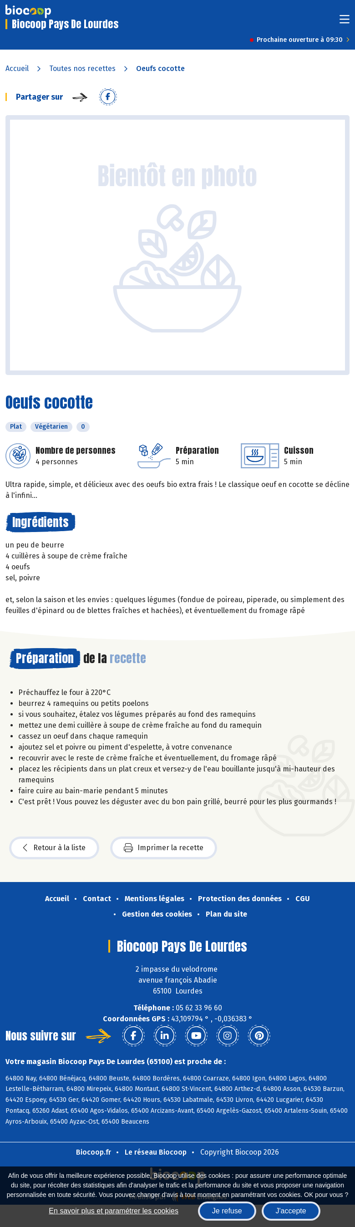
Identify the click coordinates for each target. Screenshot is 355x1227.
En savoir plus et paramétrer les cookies (113, 1211)
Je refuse (227, 1211)
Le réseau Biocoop (156, 1152)
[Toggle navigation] (345, 22)
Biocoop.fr (93, 1152)
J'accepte (291, 1211)
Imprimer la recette (163, 847)
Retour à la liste (54, 847)
